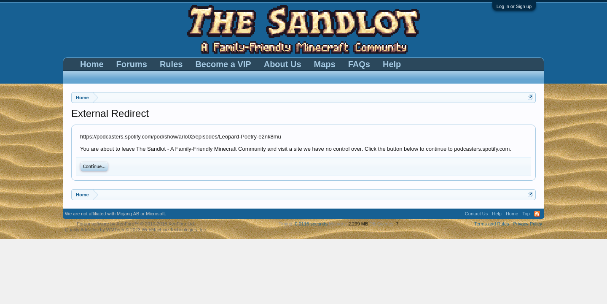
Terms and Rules (491, 223)
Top (526, 213)
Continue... (94, 166)
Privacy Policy (527, 223)
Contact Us (476, 213)
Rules (171, 64)
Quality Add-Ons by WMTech (136, 229)
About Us (282, 64)
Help (392, 64)
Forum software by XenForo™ (136, 223)
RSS (537, 214)
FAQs (359, 64)
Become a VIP (223, 64)
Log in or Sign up (514, 6)
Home (92, 64)
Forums (131, 64)
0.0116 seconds (311, 223)
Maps (325, 64)
